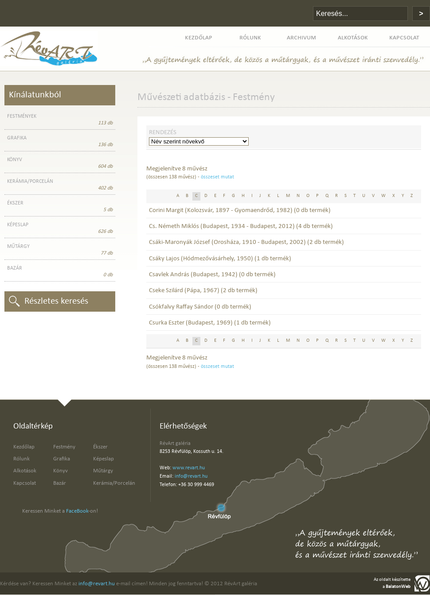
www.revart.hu (188, 468)
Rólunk (21, 459)
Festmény (64, 447)
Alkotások (24, 471)
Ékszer (100, 447)
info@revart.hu (191, 476)
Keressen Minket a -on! (60, 511)
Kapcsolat (24, 483)
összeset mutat (217, 177)
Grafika (61, 459)
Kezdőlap (24, 447)
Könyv (60, 471)
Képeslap (103, 459)
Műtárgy (103, 471)
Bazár (59, 483)
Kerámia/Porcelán (114, 483)
